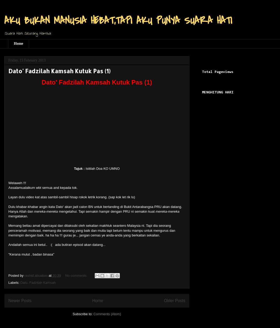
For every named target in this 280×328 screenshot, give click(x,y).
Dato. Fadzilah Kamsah (38, 283)
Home (18, 44)
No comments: (76, 276)
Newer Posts (19, 300)
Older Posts (174, 300)
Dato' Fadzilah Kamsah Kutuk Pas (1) (59, 71)
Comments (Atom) (107, 314)
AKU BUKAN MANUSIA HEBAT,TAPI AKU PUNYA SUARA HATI (118, 21)
